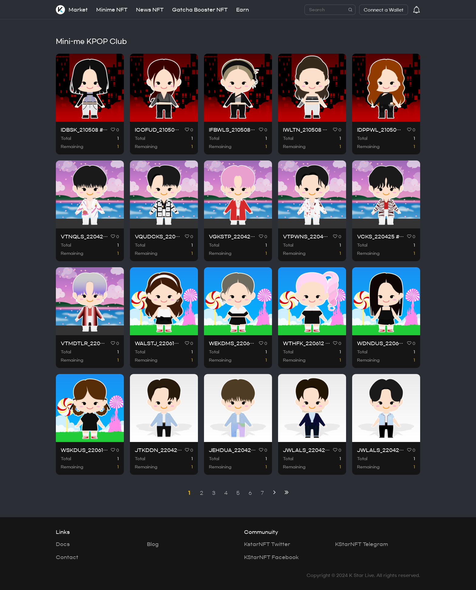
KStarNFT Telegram (361, 544)
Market (78, 9)
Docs (63, 544)
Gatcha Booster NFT (200, 9)
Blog (153, 544)
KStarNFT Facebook (271, 557)
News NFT (150, 9)
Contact (67, 557)
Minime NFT (111, 9)
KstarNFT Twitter (267, 544)
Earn (242, 9)
